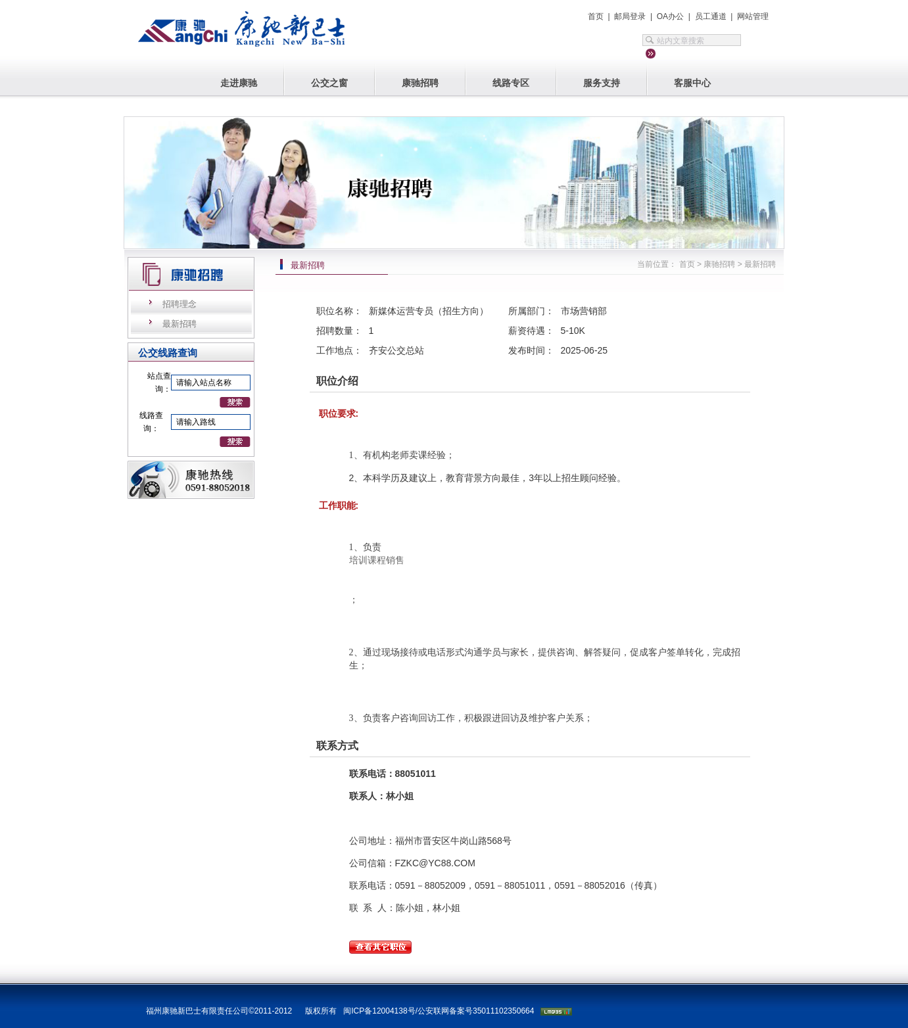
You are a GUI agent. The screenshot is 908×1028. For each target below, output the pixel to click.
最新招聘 (179, 324)
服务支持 (601, 83)
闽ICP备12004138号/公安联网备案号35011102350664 (438, 1011)
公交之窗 (329, 83)
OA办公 (670, 16)
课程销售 (386, 560)
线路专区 (510, 83)
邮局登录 (630, 16)
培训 (358, 560)
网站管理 (753, 16)
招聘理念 (179, 304)
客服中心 (692, 83)
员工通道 (711, 16)
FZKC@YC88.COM (435, 863)
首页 (596, 16)
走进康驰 (238, 83)
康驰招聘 (420, 83)
